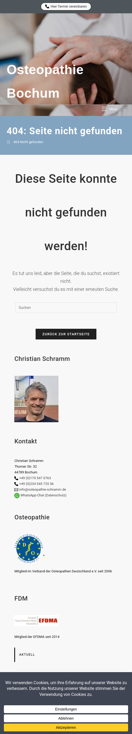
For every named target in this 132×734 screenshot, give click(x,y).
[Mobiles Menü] (110, 109)
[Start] (8, 142)
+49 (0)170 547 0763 (35, 478)
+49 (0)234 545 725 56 (36, 484)
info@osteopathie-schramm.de (42, 489)
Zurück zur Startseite (66, 334)
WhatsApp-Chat (32, 495)
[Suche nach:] (122, 109)
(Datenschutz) (55, 495)
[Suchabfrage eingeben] (66, 307)
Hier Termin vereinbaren (66, 6)
